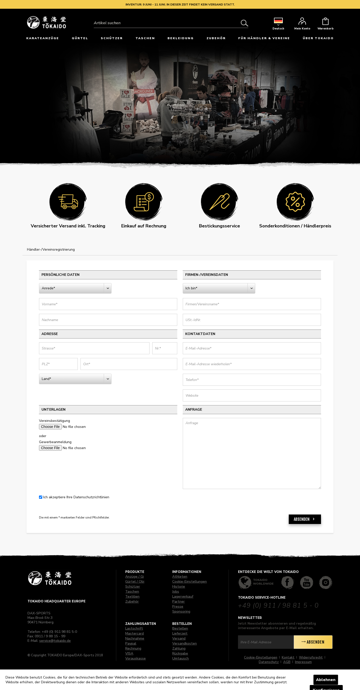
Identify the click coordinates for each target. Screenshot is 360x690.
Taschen (132, 591)
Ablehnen (326, 680)
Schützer (132, 586)
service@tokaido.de (55, 640)
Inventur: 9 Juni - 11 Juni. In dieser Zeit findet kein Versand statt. (180, 4)
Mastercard (134, 633)
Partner (178, 601)
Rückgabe (180, 653)
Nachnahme (134, 638)
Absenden (305, 518)
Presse (177, 606)
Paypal (130, 643)
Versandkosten (184, 643)
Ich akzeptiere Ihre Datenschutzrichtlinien (76, 497)
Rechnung (133, 648)
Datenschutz (269, 662)
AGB (286, 662)
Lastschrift (134, 628)
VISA (129, 653)
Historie (178, 586)
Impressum (303, 662)
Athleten (179, 576)
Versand (179, 638)
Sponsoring (181, 611)
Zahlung (179, 648)
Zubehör (132, 601)
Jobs (175, 591)
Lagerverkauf (182, 596)
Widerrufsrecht (311, 657)
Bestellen (180, 628)
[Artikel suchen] (171, 23)
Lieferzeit (180, 633)
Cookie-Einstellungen (189, 581)
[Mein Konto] (302, 25)
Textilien (132, 596)
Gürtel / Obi (134, 581)
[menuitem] (171, 19)
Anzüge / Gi (134, 576)
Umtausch (180, 658)
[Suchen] (244, 23)
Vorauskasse (135, 658)
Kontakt (288, 657)
